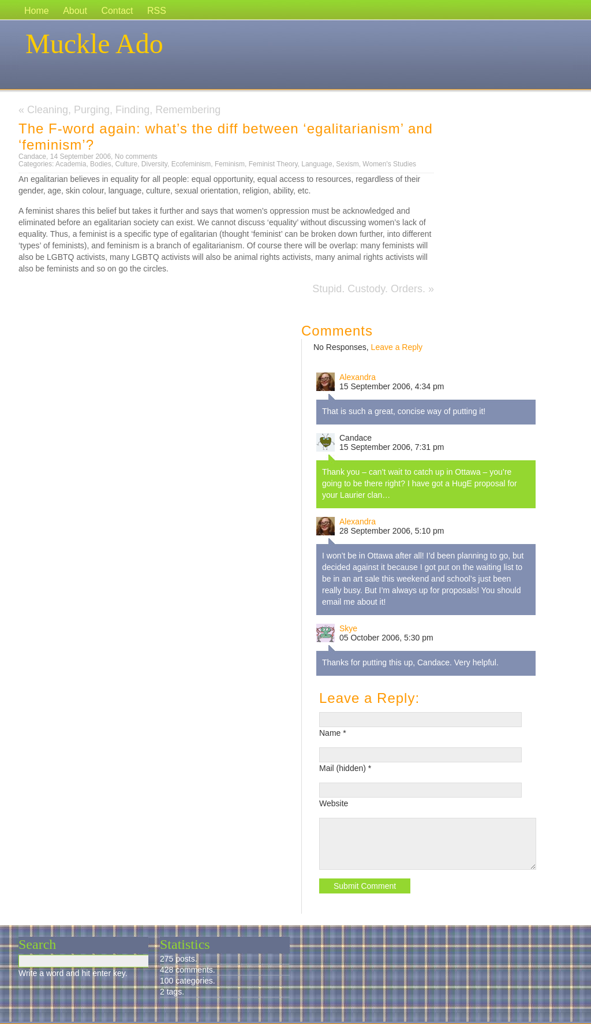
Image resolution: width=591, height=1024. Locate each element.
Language (316, 164)
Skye (348, 628)
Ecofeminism (191, 164)
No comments (136, 156)
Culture (126, 164)
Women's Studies (389, 164)
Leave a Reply (397, 347)
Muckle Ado (94, 43)
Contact (117, 11)
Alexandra (357, 377)
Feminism (230, 164)
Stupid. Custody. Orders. (368, 289)
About (75, 11)
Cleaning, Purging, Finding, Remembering (123, 110)
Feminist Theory (273, 164)
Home (36, 11)
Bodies (100, 164)
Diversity (154, 164)
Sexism (347, 164)
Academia (70, 164)
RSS (156, 11)
